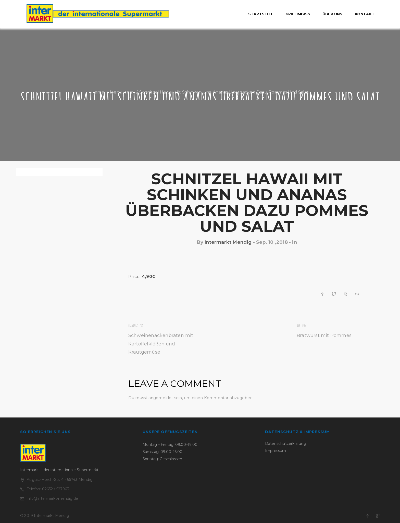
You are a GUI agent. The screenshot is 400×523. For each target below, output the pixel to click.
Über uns (332, 14)
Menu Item (121, 92)
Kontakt (364, 14)
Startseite (260, 14)
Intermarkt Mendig (228, 242)
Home (97, 92)
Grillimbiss (297, 14)
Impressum (275, 450)
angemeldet (160, 397)
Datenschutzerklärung (285, 443)
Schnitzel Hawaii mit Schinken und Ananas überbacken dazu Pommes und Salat (246, 202)
